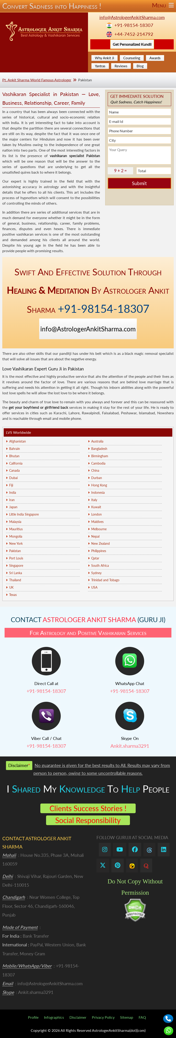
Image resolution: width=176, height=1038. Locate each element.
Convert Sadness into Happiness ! (88, 6)
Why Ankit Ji (104, 58)
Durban (96, 478)
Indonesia (98, 492)
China (95, 470)
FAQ (142, 1017)
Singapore (16, 565)
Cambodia (98, 463)
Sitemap (126, 1017)
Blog (140, 66)
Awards (155, 58)
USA (94, 587)
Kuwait (96, 507)
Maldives (97, 522)
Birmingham (99, 456)
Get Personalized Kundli (132, 44)
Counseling (131, 58)
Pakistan (15, 551)
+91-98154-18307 (133, 25)
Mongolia (15, 536)
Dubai (13, 478)
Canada (14, 470)
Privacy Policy (103, 1017)
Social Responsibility (88, 820)
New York (16, 543)
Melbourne (99, 529)
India (12, 492)
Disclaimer (77, 1017)
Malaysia (15, 522)
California (15, 463)
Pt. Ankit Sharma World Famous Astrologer (36, 80)
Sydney (96, 573)
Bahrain (14, 449)
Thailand (15, 580)
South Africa (100, 565)
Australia (97, 441)
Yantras (100, 66)
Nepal (95, 536)
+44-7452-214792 (133, 34)
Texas (13, 595)
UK (11, 587)
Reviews (121, 66)
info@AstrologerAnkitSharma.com (132, 17)
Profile (33, 1017)
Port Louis (16, 558)
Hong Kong (99, 485)
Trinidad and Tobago (105, 580)
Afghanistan (17, 441)
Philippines (98, 551)
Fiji (11, 485)
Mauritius (16, 529)
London (96, 514)
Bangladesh (99, 449)
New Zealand (100, 543)
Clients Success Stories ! (88, 808)
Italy (94, 500)
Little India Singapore (24, 514)
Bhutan (14, 456)
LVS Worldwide (18, 432)
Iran (12, 500)
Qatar (95, 558)
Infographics (54, 1017)
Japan (13, 507)
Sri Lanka (15, 573)
